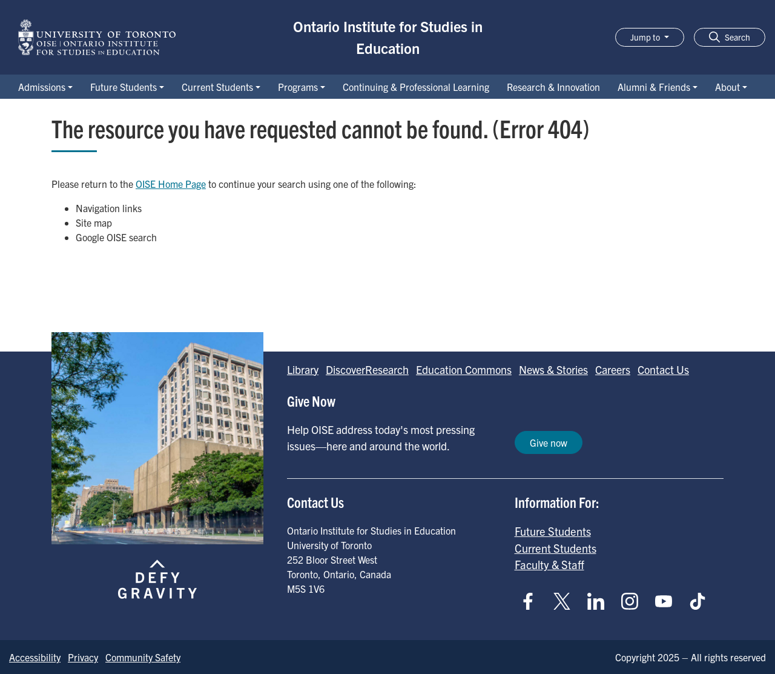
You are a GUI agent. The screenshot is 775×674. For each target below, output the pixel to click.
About (727, 87)
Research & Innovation (553, 87)
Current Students (217, 87)
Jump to (646, 37)
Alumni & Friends (654, 87)
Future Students (123, 87)
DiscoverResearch (367, 369)
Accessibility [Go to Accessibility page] (35, 657)
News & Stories (553, 369)
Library (302, 369)
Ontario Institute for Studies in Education (388, 37)
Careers (612, 369)
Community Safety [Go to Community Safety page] (142, 657)
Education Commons (464, 369)
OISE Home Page (171, 184)
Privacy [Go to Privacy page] (83, 657)
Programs (298, 87)
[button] (729, 37)
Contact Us (663, 369)
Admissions (41, 87)
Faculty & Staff (549, 564)
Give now (548, 442)
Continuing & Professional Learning (416, 87)
